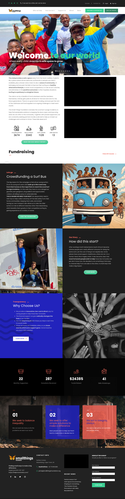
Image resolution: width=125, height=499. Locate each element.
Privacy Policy (13, 495)
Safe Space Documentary (71, 477)
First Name (95, 460)
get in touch (111, 10)
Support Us (63, 10)
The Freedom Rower (70, 481)
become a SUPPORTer (95, 10)
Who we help (40, 10)
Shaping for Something (71, 479)
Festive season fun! (70, 475)
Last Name (95, 464)
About (72, 10)
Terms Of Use (23, 495)
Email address (96, 468)
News (80, 10)
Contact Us (98, 3)
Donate (89, 3)
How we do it (51, 10)
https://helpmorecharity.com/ (17, 467)
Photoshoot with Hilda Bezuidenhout (74, 483)
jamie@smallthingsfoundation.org (48, 466)
